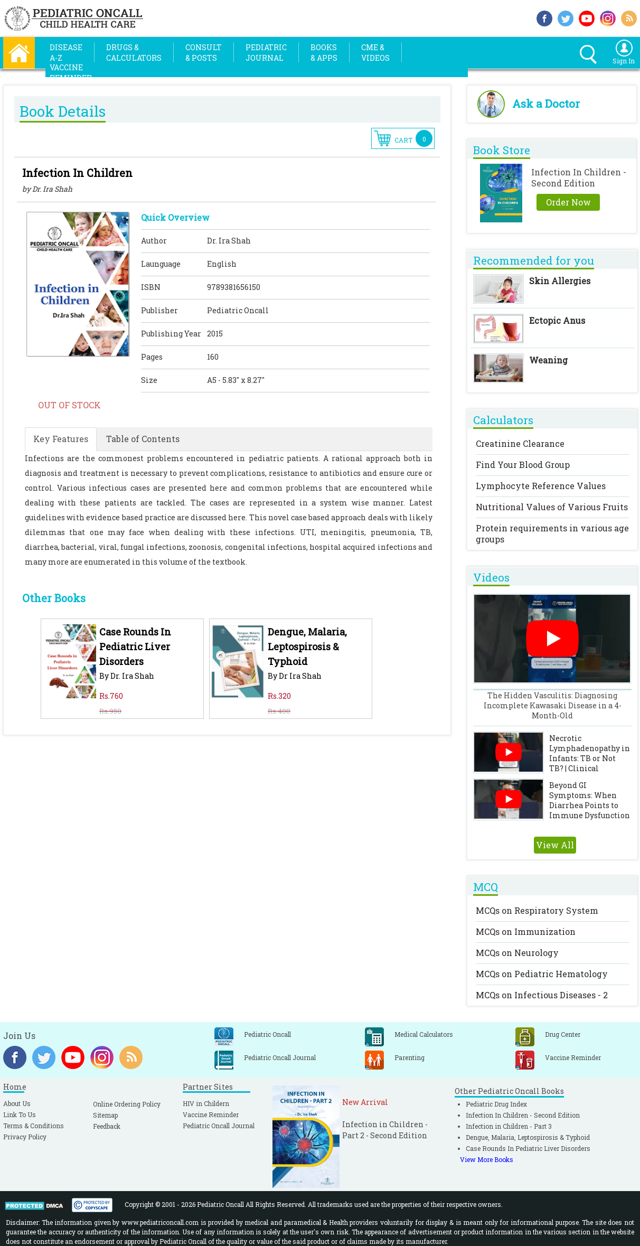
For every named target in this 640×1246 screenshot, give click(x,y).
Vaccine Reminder (211, 1114)
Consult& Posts (203, 52)
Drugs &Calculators (134, 52)
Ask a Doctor (546, 103)
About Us (17, 1103)
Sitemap (105, 1115)
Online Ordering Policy (127, 1104)
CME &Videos (375, 52)
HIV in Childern (206, 1103)
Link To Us (19, 1114)
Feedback (106, 1126)
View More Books (486, 1159)
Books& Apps (323, 52)
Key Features (60, 438)
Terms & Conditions (33, 1125)
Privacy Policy (24, 1136)
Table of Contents (143, 438)
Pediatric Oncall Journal (219, 1125)
